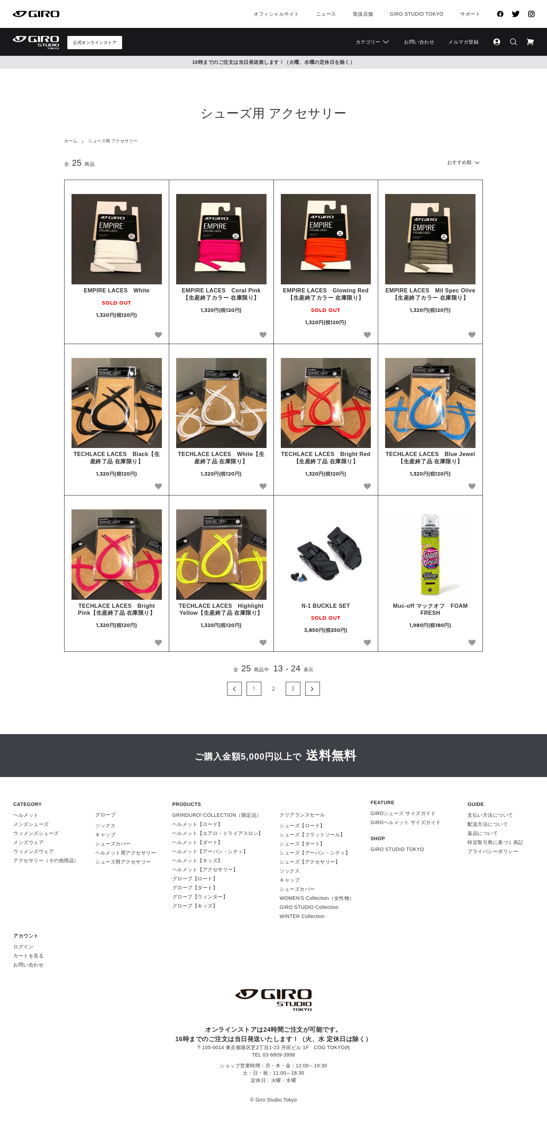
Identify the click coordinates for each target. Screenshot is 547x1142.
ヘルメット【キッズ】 (197, 860)
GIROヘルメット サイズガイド (405, 822)
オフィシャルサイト (276, 14)
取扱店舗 (363, 14)
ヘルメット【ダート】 (197, 842)
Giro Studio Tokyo (416, 14)
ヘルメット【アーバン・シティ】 (210, 851)
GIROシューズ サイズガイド (403, 813)
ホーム (70, 141)
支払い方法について (490, 815)
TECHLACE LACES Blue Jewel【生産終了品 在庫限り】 (430, 457)
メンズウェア (28, 842)
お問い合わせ (419, 42)
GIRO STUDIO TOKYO (397, 849)
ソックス (105, 825)
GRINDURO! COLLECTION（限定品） (217, 815)
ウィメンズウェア (33, 851)
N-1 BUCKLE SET (325, 606)
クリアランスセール (302, 815)
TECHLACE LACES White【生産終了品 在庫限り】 (221, 457)
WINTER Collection (301, 916)
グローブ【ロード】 (195, 878)
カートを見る (28, 955)
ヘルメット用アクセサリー (125, 853)
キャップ (105, 834)
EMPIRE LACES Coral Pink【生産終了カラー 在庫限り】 (221, 294)
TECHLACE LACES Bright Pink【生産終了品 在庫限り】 (116, 609)
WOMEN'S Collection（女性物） (316, 898)
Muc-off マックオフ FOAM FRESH (430, 609)
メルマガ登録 (463, 42)
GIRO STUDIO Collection (308, 907)
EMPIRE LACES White (117, 290)
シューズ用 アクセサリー (112, 141)
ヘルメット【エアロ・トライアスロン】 (217, 833)
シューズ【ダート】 (302, 843)
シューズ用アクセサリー (123, 862)
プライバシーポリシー (492, 851)
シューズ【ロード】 (302, 825)
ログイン (23, 946)
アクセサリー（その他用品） (46, 860)
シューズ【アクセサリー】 (309, 862)
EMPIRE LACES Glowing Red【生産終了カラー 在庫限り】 (326, 294)
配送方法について (487, 824)
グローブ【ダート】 (195, 887)
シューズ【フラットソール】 (312, 834)
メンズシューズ (31, 824)
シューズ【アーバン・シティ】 (314, 853)
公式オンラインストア (95, 42)
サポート (470, 14)
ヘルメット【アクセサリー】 (205, 869)
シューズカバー (113, 843)
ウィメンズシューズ (36, 833)
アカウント (26, 936)
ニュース (326, 14)
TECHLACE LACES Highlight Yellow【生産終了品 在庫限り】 (221, 609)
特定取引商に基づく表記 (495, 842)
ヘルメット (26, 815)
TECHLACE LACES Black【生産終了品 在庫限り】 (117, 457)
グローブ (105, 815)
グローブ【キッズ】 (195, 906)
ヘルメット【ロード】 (197, 824)
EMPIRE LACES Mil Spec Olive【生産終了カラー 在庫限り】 (430, 294)
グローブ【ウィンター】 (200, 897)
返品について (482, 833)
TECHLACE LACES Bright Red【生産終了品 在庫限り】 (325, 457)
